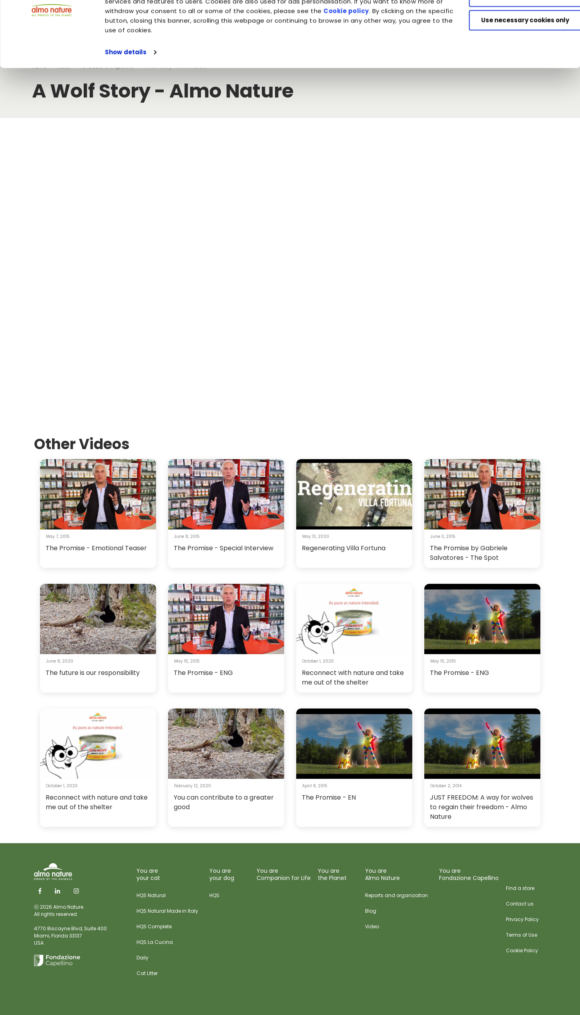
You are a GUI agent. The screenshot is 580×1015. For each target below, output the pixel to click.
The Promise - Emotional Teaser (96, 548)
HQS (214, 895)
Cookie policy (391, 58)
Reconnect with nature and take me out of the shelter (353, 677)
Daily (142, 957)
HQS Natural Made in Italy (167, 911)
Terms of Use (521, 934)
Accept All (513, 20)
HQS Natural (151, 895)
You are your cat (148, 874)
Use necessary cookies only (513, 67)
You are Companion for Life (284, 874)
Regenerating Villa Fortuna (343, 548)
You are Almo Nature (382, 874)
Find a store (520, 888)
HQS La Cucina (154, 942)
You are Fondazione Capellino (469, 874)
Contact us (520, 903)
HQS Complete (154, 926)
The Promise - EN (329, 797)
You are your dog (221, 874)
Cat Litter (147, 973)
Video (372, 926)
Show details (126, 99)
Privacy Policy (522, 919)
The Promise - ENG (203, 672)
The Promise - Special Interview (223, 548)
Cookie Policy (522, 950)
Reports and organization (396, 895)
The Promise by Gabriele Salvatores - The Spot (469, 552)
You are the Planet (332, 874)
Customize (513, 43)
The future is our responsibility (93, 672)
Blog (370, 911)
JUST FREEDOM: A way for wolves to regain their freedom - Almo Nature (481, 807)
